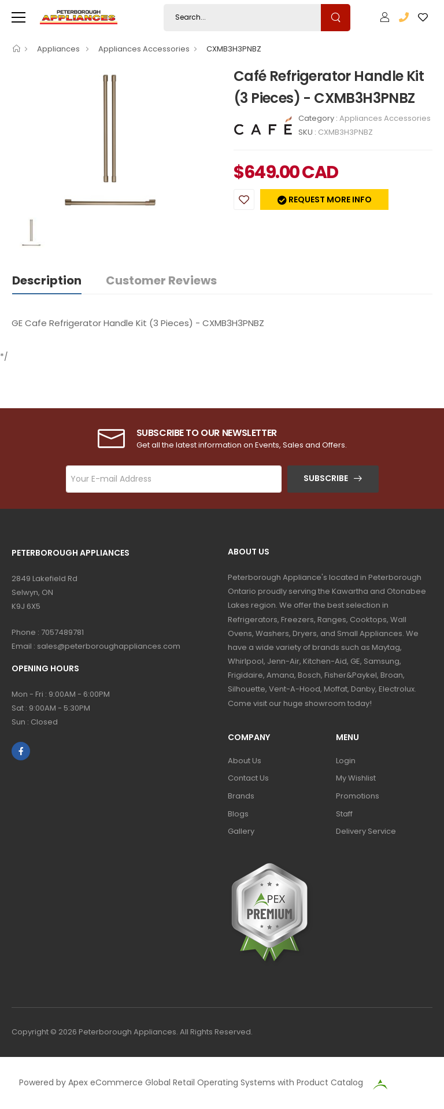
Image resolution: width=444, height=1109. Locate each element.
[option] (114, 141)
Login (346, 760)
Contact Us (248, 777)
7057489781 (62, 632)
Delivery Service (366, 831)
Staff (344, 813)
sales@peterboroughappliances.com (108, 646)
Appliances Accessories (144, 48)
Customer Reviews (161, 280)
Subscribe (326, 478)
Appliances (59, 48)
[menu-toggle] (18, 17)
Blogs (238, 813)
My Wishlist (356, 777)
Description (47, 280)
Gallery (241, 831)
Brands (241, 795)
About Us (244, 760)
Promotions (357, 795)
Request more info (329, 199)
